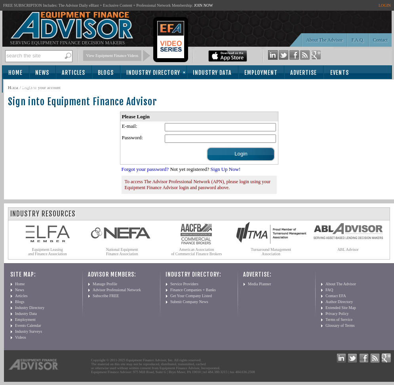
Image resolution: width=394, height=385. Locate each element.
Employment (261, 72)
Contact (380, 40)
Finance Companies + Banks (193, 290)
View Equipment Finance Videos (112, 55)
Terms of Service (338, 319)
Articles (73, 72)
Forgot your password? (145, 169)
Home (15, 72)
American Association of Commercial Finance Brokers (196, 251)
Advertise (303, 72)
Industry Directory (153, 72)
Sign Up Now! (226, 169)
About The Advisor (324, 40)
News (42, 72)
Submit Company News (189, 302)
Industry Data (212, 72)
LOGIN (385, 5)
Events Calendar (28, 325)
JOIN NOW (203, 5)
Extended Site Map (340, 307)
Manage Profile (105, 284)
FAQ (329, 290)
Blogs (106, 72)
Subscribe (24, 86)
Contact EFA (335, 296)
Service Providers (184, 284)
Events (339, 72)
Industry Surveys (28, 331)
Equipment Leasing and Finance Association (47, 251)
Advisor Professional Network (117, 290)
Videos (20, 337)
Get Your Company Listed (191, 296)
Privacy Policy (337, 313)
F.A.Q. (358, 40)
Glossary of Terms (340, 325)
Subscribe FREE (106, 296)
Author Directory (339, 302)
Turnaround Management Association (271, 251)
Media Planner (259, 284)
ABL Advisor (348, 249)
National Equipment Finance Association (122, 251)
